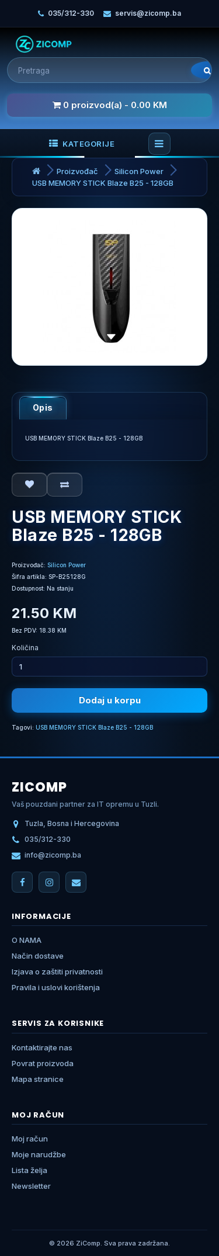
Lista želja (29, 1170)
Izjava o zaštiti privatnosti (57, 971)
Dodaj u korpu (110, 700)
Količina (25, 647)
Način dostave (38, 955)
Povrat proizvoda (43, 1063)
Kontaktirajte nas (42, 1047)
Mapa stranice (38, 1079)
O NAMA (26, 940)
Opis (43, 407)
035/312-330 (71, 13)
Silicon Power (139, 171)
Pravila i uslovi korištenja (56, 987)
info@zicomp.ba (53, 855)
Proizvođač (77, 171)
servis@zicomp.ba (148, 13)
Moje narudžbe (39, 1154)
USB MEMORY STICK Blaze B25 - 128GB (102, 183)
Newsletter (31, 1186)
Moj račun (30, 1138)
